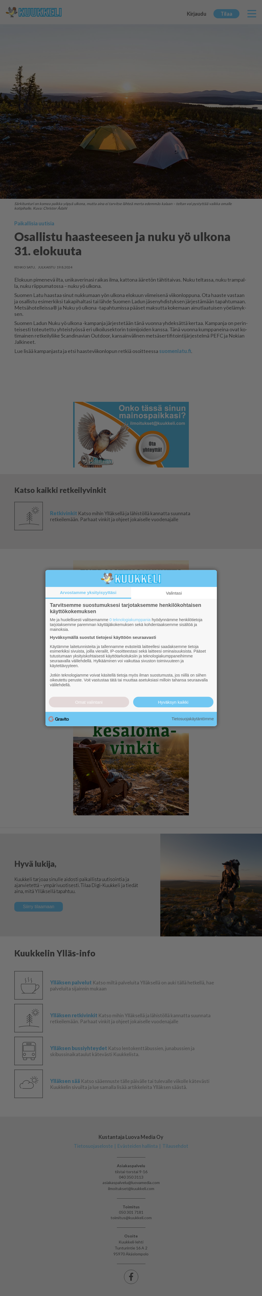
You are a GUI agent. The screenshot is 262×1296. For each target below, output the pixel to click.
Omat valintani (89, 701)
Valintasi (174, 593)
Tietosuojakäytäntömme (192, 719)
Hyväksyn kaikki (173, 701)
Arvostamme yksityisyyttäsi (88, 592)
